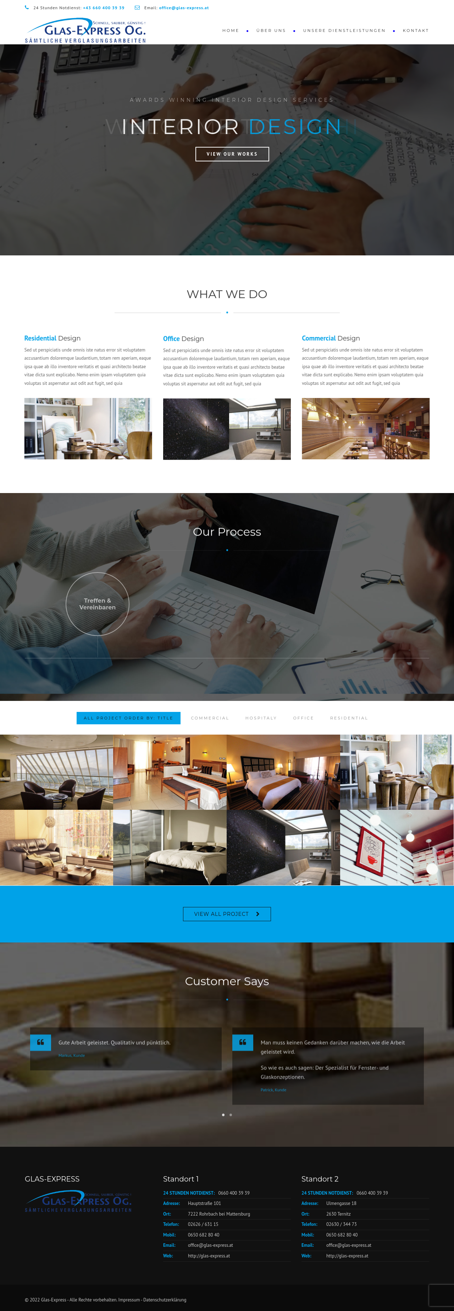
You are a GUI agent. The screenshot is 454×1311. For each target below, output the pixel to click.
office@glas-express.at (210, 1245)
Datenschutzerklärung (164, 1300)
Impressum (129, 1300)
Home (230, 30)
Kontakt (416, 30)
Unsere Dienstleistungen (344, 30)
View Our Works (232, 154)
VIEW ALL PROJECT (221, 914)
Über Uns (271, 30)
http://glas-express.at (209, 1256)
